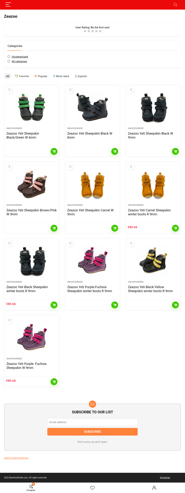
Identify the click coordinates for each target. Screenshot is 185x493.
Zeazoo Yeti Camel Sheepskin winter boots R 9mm (149, 212)
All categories (19, 61)
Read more (54, 151)
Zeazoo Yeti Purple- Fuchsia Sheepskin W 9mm (26, 366)
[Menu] (8, 5)
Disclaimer (165, 477)
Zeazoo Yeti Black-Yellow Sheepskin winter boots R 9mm (150, 289)
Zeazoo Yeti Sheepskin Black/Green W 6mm (22, 135)
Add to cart (175, 228)
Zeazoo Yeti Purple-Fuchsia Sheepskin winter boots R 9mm (89, 289)
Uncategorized (20, 56)
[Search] (175, 5)
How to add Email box (16, 458)
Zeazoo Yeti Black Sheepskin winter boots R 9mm (27, 289)
